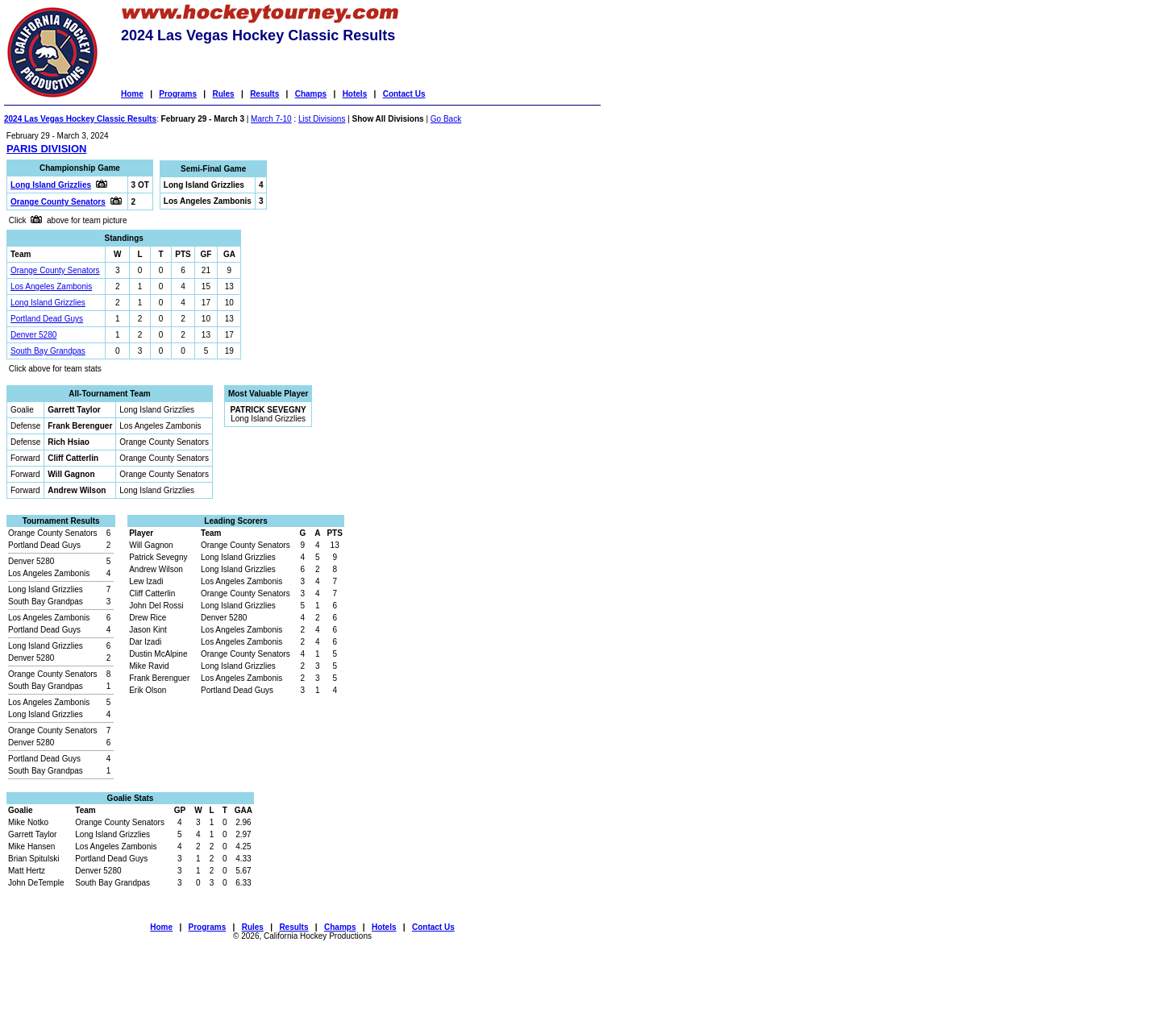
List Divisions (321, 118)
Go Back (446, 118)
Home (132, 93)
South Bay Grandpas (47, 351)
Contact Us (404, 93)
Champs (311, 93)
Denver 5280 (33, 334)
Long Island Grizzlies (47, 302)
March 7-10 (271, 118)
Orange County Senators (55, 270)
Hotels (355, 93)
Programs (178, 93)
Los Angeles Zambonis (51, 286)
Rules (223, 93)
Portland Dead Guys (46, 318)
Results (264, 93)
